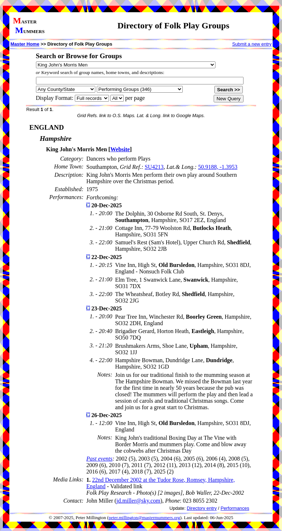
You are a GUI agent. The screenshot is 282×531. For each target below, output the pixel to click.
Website (120, 149)
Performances (234, 508)
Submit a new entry (252, 44)
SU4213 (154, 167)
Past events (99, 459)
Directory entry (202, 508)
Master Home (24, 44)
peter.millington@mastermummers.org (144, 517)
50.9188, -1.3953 (217, 167)
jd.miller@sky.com (138, 501)
